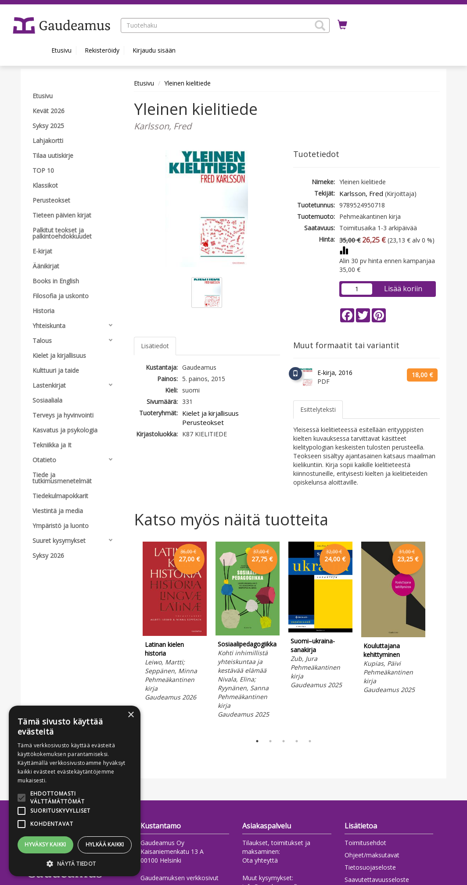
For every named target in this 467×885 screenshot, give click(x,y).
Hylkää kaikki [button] (105, 844)
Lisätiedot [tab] (155, 346)
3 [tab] (283, 741)
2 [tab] (270, 741)
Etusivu (61, 50)
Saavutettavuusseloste (377, 879)
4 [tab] (296, 741)
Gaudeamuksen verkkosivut (179, 878)
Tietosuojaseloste (370, 867)
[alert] (74, 791)
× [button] (130, 715)
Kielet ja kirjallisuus (210, 413)
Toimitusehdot (365, 843)
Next (435, 636)
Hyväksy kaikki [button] (45, 844)
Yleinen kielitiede (187, 83)
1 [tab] (257, 741)
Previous (131, 636)
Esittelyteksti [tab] (318, 409)
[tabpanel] (174, 622)
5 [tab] (309, 741)
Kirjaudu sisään (154, 50)
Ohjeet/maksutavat (372, 855)
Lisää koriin (403, 288)
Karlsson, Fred (361, 193)
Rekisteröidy (102, 50)
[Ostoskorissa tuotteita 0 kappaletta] (342, 25)
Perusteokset (203, 422)
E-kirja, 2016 (334, 372)
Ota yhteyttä (260, 860)
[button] (320, 25)
